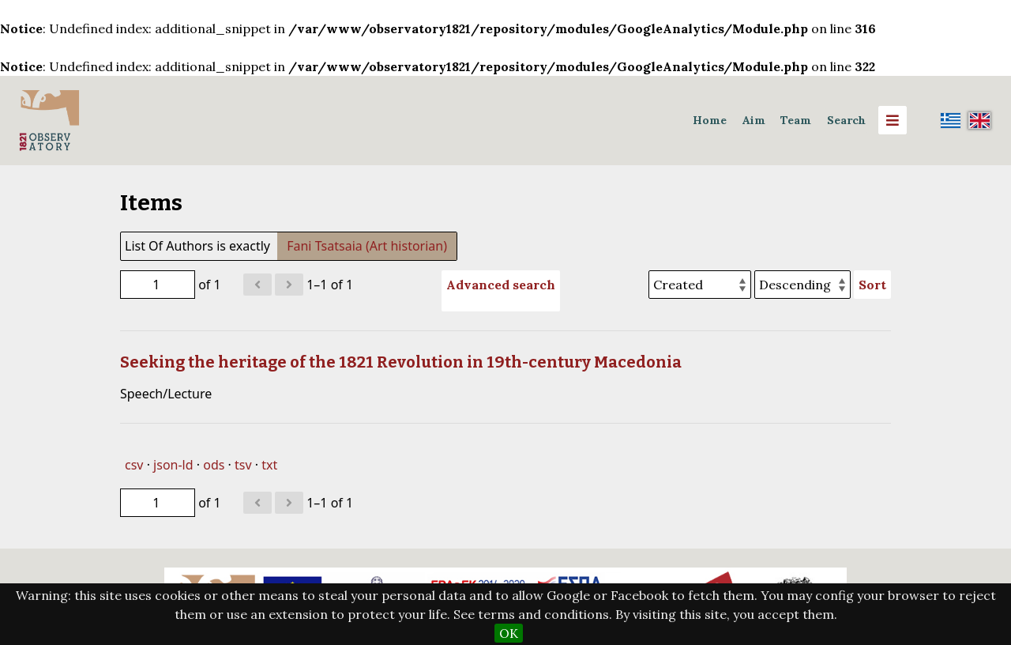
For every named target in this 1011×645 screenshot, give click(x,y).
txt (269, 464)
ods (213, 464)
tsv (243, 464)
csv (134, 464)
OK (508, 633)
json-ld (173, 464)
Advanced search (500, 284)
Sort (872, 284)
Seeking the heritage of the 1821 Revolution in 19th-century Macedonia (401, 362)
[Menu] (892, 120)
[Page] (157, 284)
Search (846, 120)
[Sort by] (699, 284)
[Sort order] (802, 284)
